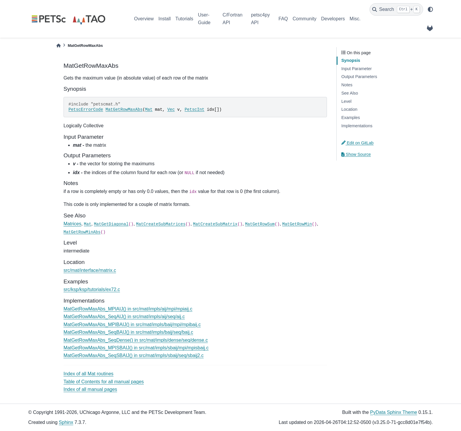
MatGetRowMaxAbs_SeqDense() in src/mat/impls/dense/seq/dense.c (136, 340)
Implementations (357, 125)
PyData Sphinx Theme (393, 412)
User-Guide (204, 18)
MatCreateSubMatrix (215, 224)
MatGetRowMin (297, 224)
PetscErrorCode (86, 109)
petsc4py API (260, 18)
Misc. (355, 18)
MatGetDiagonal (111, 224)
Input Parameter (356, 68)
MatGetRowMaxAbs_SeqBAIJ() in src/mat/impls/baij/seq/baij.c (128, 332)
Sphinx (66, 422)
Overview (144, 18)
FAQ (283, 18)
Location (349, 109)
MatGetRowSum (260, 224)
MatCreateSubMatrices (161, 224)
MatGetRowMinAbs (82, 232)
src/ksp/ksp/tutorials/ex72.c (92, 289)
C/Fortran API (233, 18)
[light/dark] (430, 9)
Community (304, 18)
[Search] (396, 9)
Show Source (356, 154)
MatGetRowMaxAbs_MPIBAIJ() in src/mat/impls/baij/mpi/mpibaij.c (132, 324)
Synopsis (350, 60)
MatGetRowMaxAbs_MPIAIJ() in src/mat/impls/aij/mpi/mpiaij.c (128, 308)
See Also (349, 93)
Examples (350, 117)
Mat (148, 109)
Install (164, 18)
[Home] (58, 45)
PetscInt (194, 109)
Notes (347, 84)
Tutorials (184, 18)
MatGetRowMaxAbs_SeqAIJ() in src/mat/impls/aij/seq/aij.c (124, 316)
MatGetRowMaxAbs (124, 109)
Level (346, 101)
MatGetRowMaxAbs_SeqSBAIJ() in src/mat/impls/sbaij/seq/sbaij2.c (134, 355)
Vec (171, 109)
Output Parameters (359, 76)
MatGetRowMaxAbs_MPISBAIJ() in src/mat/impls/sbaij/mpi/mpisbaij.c (136, 347)
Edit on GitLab (357, 143)
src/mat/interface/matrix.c (90, 270)
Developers (333, 18)
